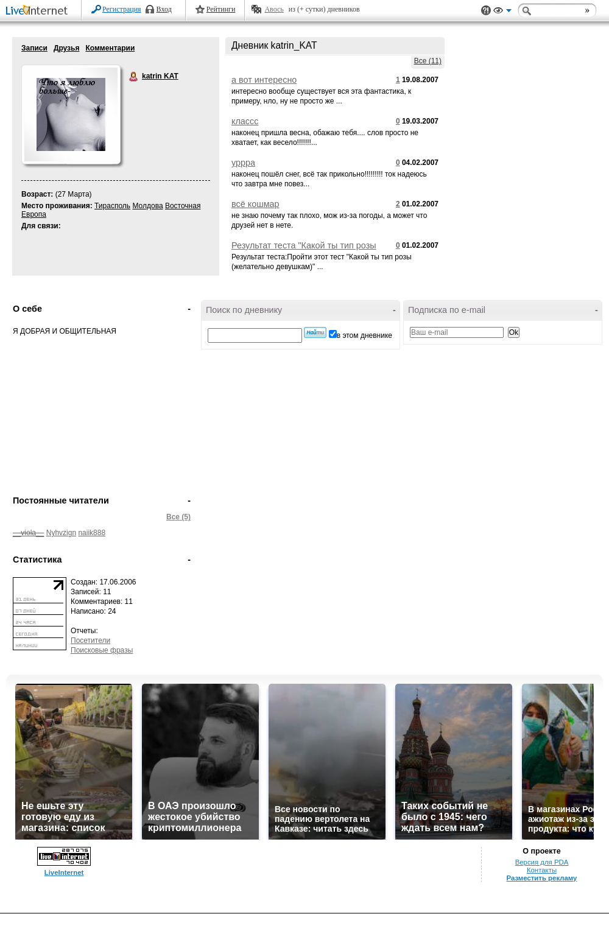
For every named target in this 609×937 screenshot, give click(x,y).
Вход (164, 9)
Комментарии (110, 48)
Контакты (542, 870)
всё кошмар (255, 204)
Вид (502, 12)
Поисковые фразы (102, 650)
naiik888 (91, 532)
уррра (243, 162)
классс (244, 121)
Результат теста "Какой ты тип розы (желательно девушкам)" (303, 250)
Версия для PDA (542, 862)
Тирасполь (112, 206)
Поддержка (486, 10)
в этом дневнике (364, 335)
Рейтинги (221, 9)
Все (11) (428, 61)
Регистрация (121, 9)
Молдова (147, 206)
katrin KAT (134, 77)
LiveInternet (39, 11)
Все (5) (178, 517)
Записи (34, 48)
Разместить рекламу (542, 878)
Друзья (67, 48)
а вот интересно (264, 80)
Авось (273, 9)
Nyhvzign (61, 532)
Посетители (90, 640)
